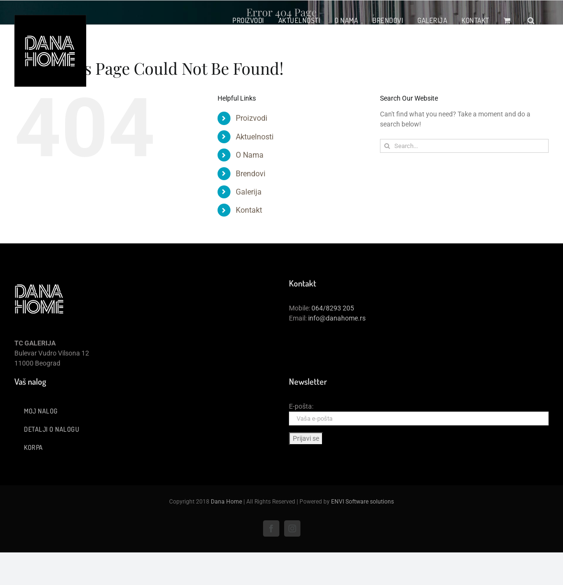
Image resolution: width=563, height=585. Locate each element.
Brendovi (250, 173)
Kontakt (249, 210)
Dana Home (226, 501)
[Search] (387, 146)
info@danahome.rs (337, 318)
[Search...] (464, 146)
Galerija (249, 191)
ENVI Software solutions (362, 501)
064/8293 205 (332, 308)
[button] (531, 20)
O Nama (250, 155)
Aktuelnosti (255, 136)
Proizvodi (251, 118)
